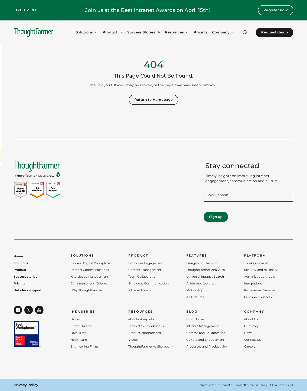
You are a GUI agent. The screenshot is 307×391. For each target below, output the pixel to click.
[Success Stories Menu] (143, 32)
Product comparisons (144, 333)
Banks (75, 319)
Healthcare (79, 340)
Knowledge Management (89, 276)
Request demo (274, 32)
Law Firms (78, 333)
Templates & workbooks (146, 326)
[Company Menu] (223, 32)
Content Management (144, 270)
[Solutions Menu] (86, 32)
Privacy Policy (26, 385)
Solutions (21, 263)
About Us (251, 319)
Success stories (25, 276)
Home (18, 256)
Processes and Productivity (206, 346)
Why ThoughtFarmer (86, 290)
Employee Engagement (146, 263)
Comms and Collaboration (206, 333)
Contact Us (252, 340)
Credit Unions (81, 326)
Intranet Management (202, 326)
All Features (195, 297)
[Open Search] (245, 32)
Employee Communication (148, 283)
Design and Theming (202, 263)
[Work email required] (248, 195)
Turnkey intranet (256, 263)
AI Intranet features (200, 283)
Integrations (253, 283)
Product (20, 270)
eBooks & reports (141, 319)
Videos (133, 340)
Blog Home (195, 319)
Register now (276, 10)
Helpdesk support (28, 290)
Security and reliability (261, 270)
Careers (249, 346)
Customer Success (258, 297)
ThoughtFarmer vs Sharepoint (151, 346)
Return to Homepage (153, 100)
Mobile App (194, 290)
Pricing (200, 32)
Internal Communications (90, 270)
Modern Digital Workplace (90, 263)
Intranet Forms (139, 290)
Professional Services (260, 290)
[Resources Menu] (176, 32)
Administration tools (259, 276)
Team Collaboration (142, 276)
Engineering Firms (84, 346)
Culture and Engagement (205, 340)
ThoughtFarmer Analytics (205, 270)
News (248, 333)
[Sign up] (216, 217)
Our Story (251, 326)
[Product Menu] (112, 32)
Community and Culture (89, 283)
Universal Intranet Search (205, 276)
